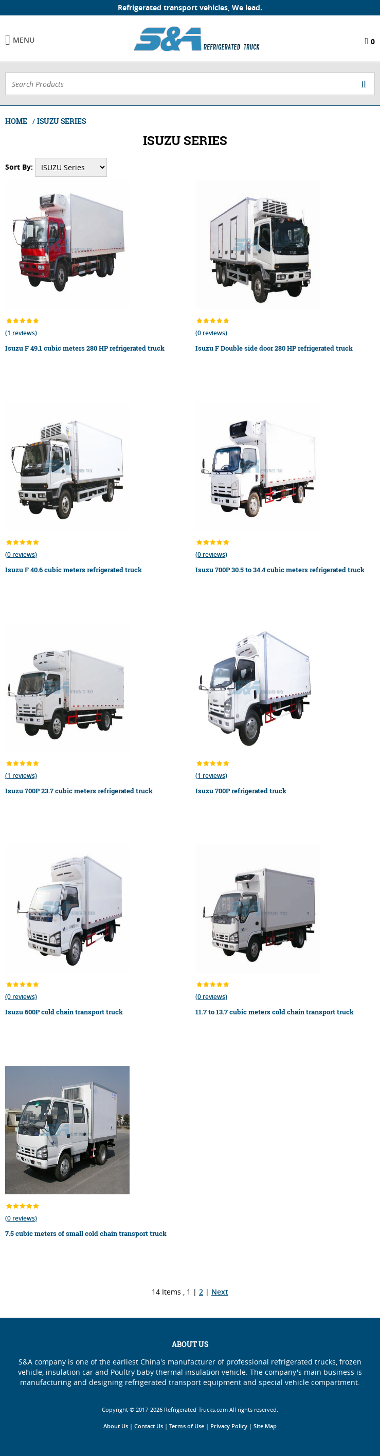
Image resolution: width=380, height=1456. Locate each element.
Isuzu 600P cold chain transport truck (64, 1011)
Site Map (265, 1426)
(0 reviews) (211, 333)
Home (17, 121)
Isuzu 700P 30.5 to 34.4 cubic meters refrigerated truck (280, 569)
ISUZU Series (61, 121)
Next (219, 1292)
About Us (115, 1426)
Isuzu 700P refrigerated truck (240, 790)
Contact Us (148, 1426)
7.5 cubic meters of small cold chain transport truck (86, 1233)
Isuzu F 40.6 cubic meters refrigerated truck (73, 569)
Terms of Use (186, 1426)
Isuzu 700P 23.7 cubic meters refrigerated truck (79, 790)
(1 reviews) (21, 333)
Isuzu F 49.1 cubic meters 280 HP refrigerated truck (85, 348)
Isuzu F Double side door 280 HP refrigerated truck (274, 348)
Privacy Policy (228, 1426)
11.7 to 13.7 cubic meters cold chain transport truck (274, 1011)
